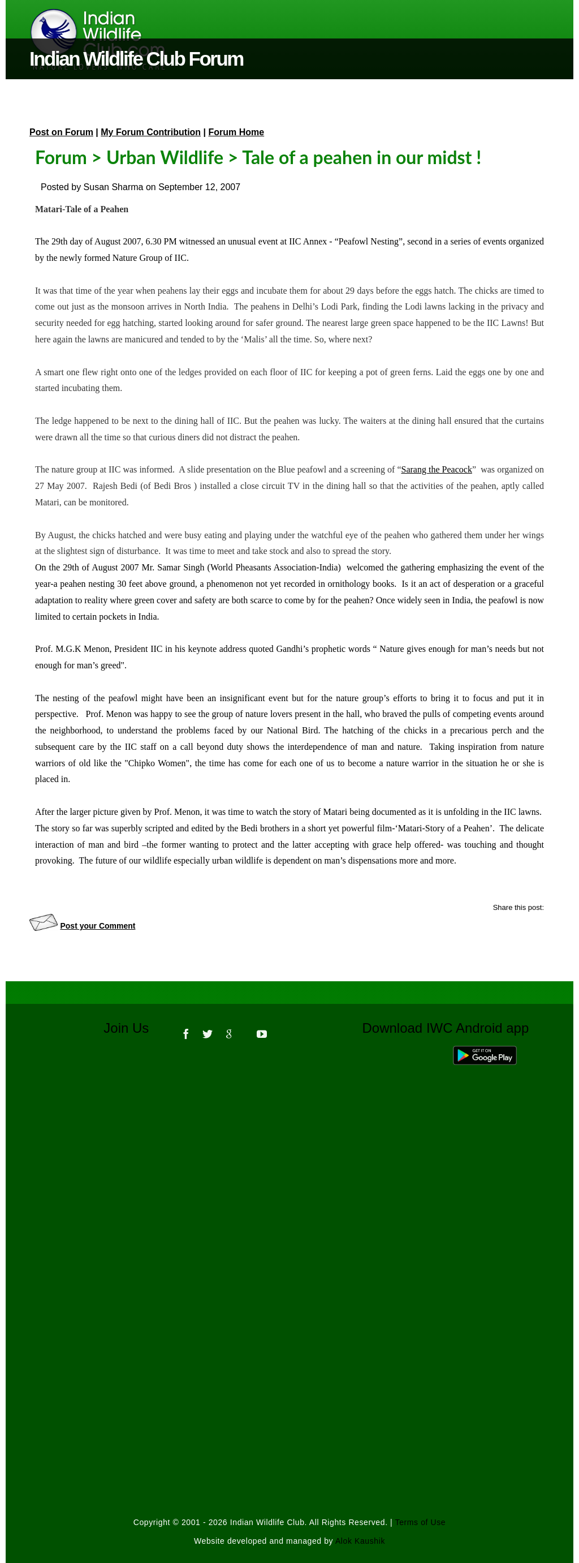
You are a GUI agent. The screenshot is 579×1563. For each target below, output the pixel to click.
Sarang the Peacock (436, 469)
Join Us (133, 1028)
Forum (61, 157)
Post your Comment (97, 925)
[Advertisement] (289, 1204)
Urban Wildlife (164, 157)
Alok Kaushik (360, 1540)
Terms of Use (420, 1522)
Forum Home (237, 132)
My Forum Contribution (151, 132)
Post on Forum (61, 132)
